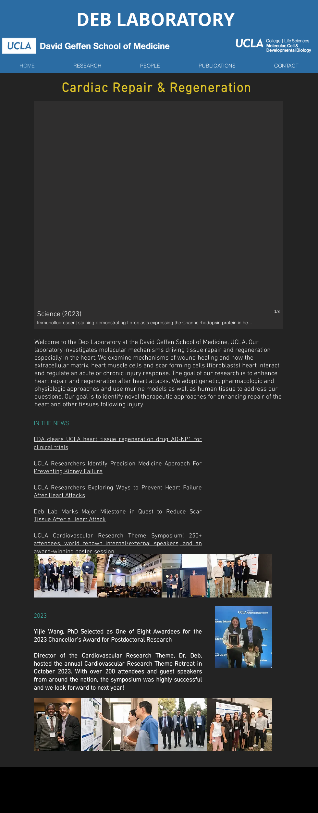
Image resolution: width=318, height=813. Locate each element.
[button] (158, 215)
